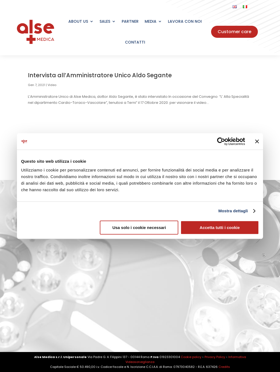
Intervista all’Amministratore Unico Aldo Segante (100, 75)
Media (150, 21)
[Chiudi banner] (257, 141)
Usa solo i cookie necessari (139, 227)
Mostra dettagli (233, 210)
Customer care (234, 31)
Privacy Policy (215, 357)
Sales (105, 21)
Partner (130, 21)
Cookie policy (191, 357)
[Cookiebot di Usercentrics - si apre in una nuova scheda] (221, 141)
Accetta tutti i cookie (220, 227)
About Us (78, 21)
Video (52, 85)
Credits (224, 367)
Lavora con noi (185, 21)
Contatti (135, 42)
